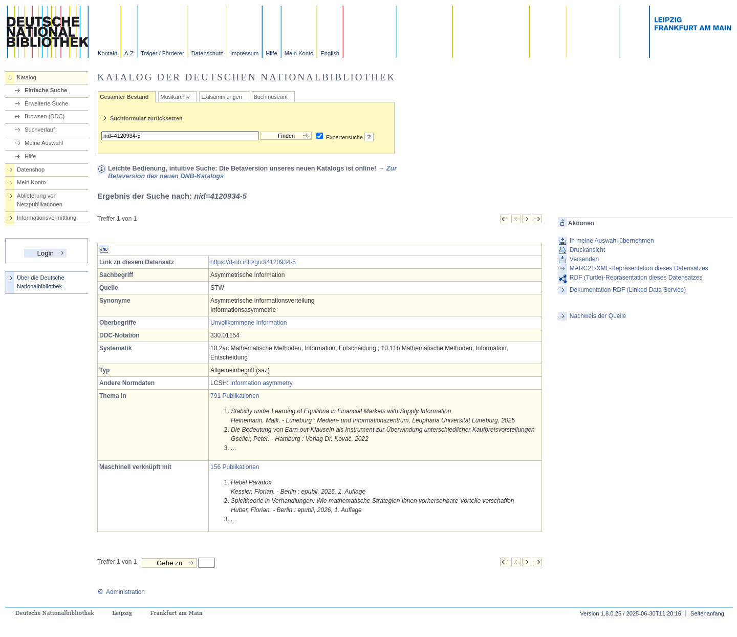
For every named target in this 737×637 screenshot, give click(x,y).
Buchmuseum (271, 97)
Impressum (244, 53)
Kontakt (107, 53)
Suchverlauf (40, 129)
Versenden (584, 259)
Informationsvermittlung (46, 218)
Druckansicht (587, 249)
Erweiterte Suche (46, 103)
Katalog (26, 77)
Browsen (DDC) (44, 116)
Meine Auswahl (44, 143)
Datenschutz (207, 53)
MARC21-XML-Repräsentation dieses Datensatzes (639, 268)
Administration (121, 592)
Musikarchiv (174, 97)
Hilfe (271, 53)
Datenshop (31, 169)
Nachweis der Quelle (598, 316)
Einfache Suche (46, 90)
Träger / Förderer (162, 53)
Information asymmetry (261, 383)
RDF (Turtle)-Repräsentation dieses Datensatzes (636, 277)
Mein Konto (299, 53)
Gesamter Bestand (124, 97)
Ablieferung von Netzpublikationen (39, 200)
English (329, 53)
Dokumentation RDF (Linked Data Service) (628, 289)
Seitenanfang (707, 613)
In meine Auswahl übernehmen (612, 240)
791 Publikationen (234, 395)
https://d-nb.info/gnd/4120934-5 (253, 262)
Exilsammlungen (221, 97)
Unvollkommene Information (248, 322)
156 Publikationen (234, 467)
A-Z (129, 53)
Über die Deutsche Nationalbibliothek (40, 281)
